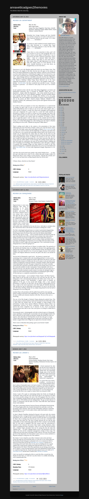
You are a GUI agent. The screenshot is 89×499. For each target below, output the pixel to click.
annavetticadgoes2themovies (28, 7)
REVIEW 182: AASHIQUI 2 (70, 185)
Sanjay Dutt (42, 185)
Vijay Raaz (47, 185)
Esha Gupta (41, 480)
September (63, 132)
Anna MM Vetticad (40, 183)
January (63, 151)
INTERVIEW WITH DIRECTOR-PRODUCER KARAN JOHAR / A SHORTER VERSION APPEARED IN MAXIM (70, 230)
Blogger (61, 495)
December (63, 127)
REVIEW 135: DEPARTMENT (22, 20)
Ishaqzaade (15, 344)
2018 (61, 115)
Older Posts (52, 486)
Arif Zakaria (25, 480)
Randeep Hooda (32, 481)
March (62, 147)
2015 (61, 120)
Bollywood (47, 183)
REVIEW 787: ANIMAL (69, 211)
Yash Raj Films (38, 344)
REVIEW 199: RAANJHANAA (68, 193)
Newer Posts (16, 486)
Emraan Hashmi (36, 480)
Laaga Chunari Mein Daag (23, 344)
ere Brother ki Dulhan (41, 451)
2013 (61, 124)
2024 (61, 108)
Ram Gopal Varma (29, 185)
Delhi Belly (23, 83)
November (63, 128)
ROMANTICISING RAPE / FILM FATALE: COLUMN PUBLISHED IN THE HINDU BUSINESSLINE (70, 202)
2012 (61, 125)
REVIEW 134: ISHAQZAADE (22, 193)
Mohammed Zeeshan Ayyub (23, 481)
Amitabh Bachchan (26, 183)
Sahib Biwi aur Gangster (37, 442)
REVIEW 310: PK (68, 254)
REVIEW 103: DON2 (69, 237)
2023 (61, 110)
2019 (61, 113)
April (62, 146)
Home (34, 486)
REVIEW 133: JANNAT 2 (21, 353)
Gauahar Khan (42, 343)
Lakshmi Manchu (16, 185)
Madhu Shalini (22, 185)
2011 (61, 153)
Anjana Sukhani (34, 183)
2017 (61, 117)
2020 (61, 112)
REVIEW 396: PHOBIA (69, 177)
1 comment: (31, 181)
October (63, 130)
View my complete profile (64, 86)
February (63, 149)
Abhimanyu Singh (19, 183)
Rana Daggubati (37, 185)
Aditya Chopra (18, 343)
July (62, 135)
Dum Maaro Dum (20, 147)
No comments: (32, 478)
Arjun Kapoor (31, 343)
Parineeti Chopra (31, 344)
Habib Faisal (47, 343)
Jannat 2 (46, 480)
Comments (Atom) (21, 489)
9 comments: (32, 341)
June (62, 137)
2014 (61, 122)
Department (51, 183)
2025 (61, 107)
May (62, 139)
